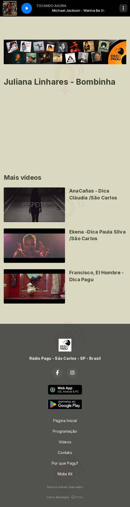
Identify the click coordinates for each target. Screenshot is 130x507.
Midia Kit (65, 474)
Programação (65, 431)
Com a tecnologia (64, 497)
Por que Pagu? (65, 463)
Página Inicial (65, 420)
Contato (65, 452)
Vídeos (65, 442)
